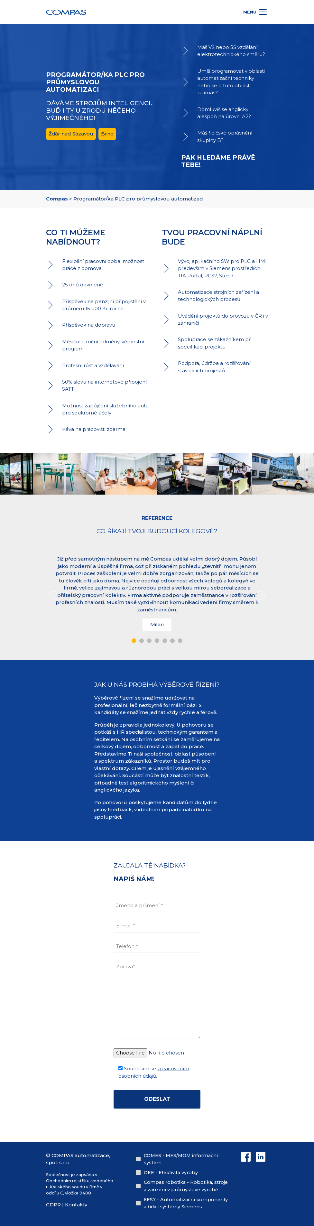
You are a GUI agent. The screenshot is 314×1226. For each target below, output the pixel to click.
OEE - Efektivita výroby (171, 1172)
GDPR (53, 1205)
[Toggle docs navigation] (263, 12)
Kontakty (76, 1205)
